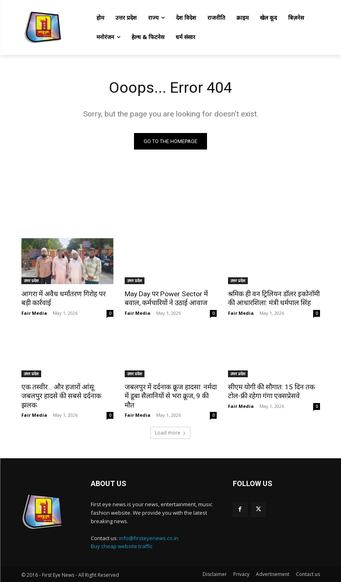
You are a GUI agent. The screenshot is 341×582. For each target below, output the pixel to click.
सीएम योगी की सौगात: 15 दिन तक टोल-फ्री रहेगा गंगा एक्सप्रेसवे (270, 391)
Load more (170, 432)
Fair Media (34, 313)
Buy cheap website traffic (122, 545)
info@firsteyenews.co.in (148, 537)
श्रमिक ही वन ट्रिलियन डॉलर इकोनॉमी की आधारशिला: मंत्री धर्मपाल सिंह (273, 298)
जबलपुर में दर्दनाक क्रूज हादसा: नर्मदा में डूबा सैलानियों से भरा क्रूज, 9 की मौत (170, 396)
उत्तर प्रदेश (31, 280)
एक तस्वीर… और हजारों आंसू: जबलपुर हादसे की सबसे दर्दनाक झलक (60, 396)
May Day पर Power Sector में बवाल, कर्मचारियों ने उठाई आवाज (166, 298)
